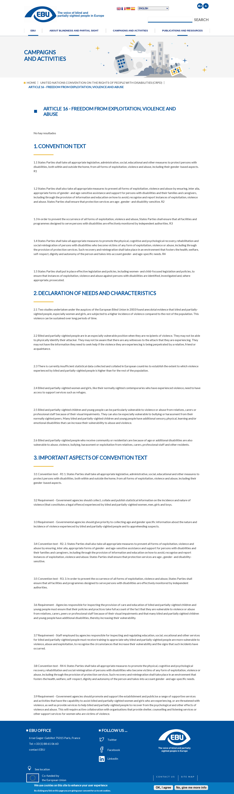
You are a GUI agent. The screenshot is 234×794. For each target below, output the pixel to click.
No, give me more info (191, 787)
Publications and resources (182, 30)
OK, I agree (163, 787)
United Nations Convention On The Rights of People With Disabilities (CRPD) (101, 82)
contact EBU (37, 749)
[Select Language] (153, 8)
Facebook (109, 750)
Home (31, 82)
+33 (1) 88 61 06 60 (46, 743)
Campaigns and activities (130, 30)
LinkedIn (108, 758)
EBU (33, 30)
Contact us (165, 776)
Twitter (108, 739)
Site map (188, 776)
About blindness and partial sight (74, 30)
